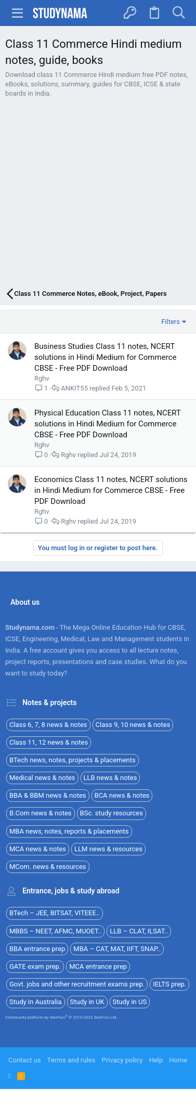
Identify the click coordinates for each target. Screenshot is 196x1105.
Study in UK (87, 1002)
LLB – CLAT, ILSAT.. (139, 931)
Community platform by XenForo (61, 1017)
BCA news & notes (122, 795)
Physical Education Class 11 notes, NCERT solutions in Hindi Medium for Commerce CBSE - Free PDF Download (107, 423)
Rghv (41, 378)
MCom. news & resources (47, 866)
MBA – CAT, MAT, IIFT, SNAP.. (117, 949)
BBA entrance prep (37, 949)
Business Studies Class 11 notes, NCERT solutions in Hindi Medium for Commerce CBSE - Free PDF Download (105, 357)
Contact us (24, 1060)
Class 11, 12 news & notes (48, 742)
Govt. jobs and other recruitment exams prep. (77, 984)
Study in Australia (35, 1002)
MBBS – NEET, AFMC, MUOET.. (55, 931)
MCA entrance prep (98, 966)
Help (156, 1060)
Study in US (130, 1002)
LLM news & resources (108, 849)
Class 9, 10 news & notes (133, 725)
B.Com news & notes (40, 813)
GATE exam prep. (35, 966)
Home (178, 1060)
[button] (17, 13)
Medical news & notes (42, 778)
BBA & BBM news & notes (47, 795)
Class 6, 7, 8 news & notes (48, 725)
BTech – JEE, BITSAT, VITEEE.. (54, 913)
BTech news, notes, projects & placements (72, 760)
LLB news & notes (110, 778)
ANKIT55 (74, 388)
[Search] (178, 13)
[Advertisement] (98, 194)
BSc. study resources (111, 813)
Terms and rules (71, 1060)
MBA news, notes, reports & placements (69, 831)
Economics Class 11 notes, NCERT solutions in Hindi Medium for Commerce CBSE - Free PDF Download (111, 490)
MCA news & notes (37, 849)
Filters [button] (170, 322)
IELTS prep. (169, 984)
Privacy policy (121, 1060)
